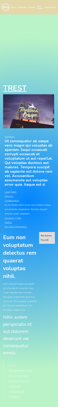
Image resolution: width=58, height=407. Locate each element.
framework (21, 7)
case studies (40, 7)
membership (50, 7)
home (13, 7)
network (31, 7)
